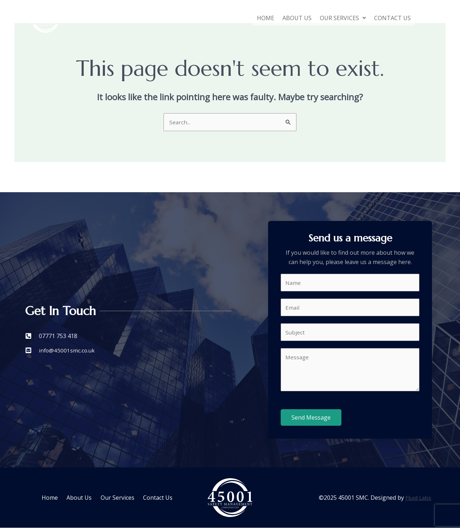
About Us (290, 18)
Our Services (339, 18)
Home (256, 18)
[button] (338, 18)
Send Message (311, 421)
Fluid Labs (417, 501)
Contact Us (391, 18)
